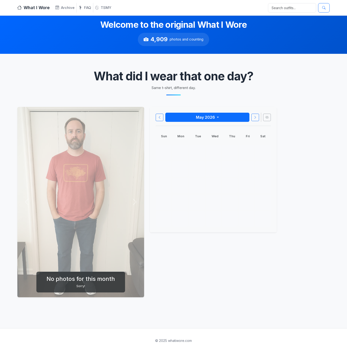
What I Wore (33, 7)
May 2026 (206, 117)
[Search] (292, 8)
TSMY (103, 7)
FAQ (85, 7)
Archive (64, 7)
